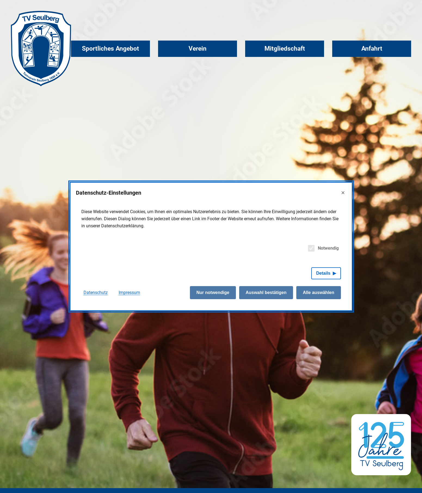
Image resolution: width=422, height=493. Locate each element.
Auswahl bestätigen (266, 292)
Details (323, 273)
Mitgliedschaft (284, 48)
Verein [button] (198, 48)
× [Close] (343, 192)
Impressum (129, 292)
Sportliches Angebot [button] (110, 48)
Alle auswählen (318, 292)
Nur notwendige (212, 292)
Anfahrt (371, 48)
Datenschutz (96, 292)
